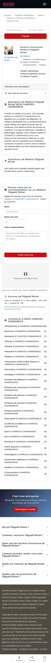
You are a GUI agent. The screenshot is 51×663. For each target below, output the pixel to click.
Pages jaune (23, 590)
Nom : (7, 206)
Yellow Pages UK (33, 601)
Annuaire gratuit (9, 590)
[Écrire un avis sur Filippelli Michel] (44, 658)
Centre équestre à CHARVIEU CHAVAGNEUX (25, 448)
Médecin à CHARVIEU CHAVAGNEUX (21, 199)
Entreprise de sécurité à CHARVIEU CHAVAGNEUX (25, 404)
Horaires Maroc (40, 594)
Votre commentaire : (14, 227)
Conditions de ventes (28, 649)
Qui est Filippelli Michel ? (15, 527)
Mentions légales (9, 649)
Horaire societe (20, 604)
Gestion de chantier (27, 608)
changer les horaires (12, 309)
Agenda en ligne (36, 604)
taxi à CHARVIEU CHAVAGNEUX (25, 436)
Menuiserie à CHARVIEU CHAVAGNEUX (25, 351)
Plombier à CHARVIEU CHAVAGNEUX (25, 346)
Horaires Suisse (38, 590)
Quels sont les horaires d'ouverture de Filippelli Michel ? (23, 544)
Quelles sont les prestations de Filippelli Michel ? (19, 575)
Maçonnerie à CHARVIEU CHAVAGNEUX (25, 418)
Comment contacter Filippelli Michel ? (22, 535)
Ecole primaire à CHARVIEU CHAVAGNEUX (25, 473)
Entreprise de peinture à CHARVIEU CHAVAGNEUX (25, 396)
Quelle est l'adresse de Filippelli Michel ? (23, 565)
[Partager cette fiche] (32, 658)
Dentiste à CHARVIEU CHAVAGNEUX (25, 467)
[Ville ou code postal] (36, 30)
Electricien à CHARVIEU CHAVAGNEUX (25, 331)
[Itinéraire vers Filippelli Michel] (19, 658)
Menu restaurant (9, 608)
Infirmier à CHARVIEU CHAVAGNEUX (25, 341)
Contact (43, 649)
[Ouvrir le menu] (44, 4)
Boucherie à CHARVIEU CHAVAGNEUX (25, 441)
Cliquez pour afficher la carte (25, 275)
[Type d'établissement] (14, 30)
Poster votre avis (25, 255)
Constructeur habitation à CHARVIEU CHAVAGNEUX (25, 461)
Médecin (25, 56)
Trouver (25, 36)
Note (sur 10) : (11, 217)
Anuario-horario (9, 597)
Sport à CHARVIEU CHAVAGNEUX (25, 431)
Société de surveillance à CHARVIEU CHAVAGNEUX (25, 425)
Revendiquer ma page (25, 509)
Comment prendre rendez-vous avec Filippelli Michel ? (22, 554)
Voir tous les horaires (16, 93)
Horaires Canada (10, 594)
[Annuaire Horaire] (8, 4)
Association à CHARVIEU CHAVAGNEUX (25, 369)
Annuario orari (25, 594)
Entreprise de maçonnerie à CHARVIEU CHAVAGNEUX (25, 388)
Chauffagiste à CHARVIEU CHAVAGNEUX (25, 454)
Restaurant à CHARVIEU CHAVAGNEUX (25, 336)
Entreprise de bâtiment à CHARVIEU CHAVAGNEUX (25, 381)
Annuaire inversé (16, 601)
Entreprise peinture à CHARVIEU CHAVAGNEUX (25, 412)
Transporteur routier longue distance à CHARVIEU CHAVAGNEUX (25, 363)
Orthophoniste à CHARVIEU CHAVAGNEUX (25, 326)
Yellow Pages (24, 597)
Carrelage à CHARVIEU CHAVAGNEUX (25, 374)
